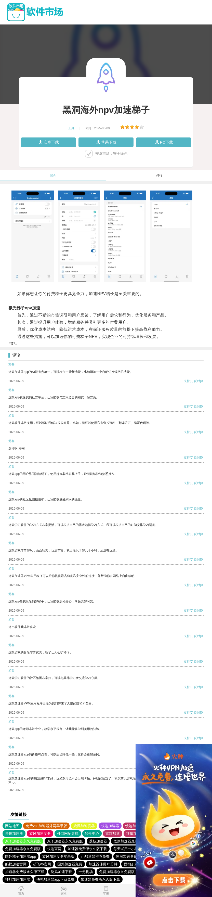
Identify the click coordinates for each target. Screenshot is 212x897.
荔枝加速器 (98, 841)
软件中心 (92, 833)
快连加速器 (110, 826)
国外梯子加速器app (20, 856)
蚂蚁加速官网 (15, 864)
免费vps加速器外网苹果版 (46, 826)
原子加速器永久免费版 (23, 841)
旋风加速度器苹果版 (58, 856)
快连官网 (54, 849)
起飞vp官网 (42, 864)
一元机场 (85, 872)
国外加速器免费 (69, 864)
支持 (187, 381)
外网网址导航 (67, 833)
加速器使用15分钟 (103, 864)
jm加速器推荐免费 (95, 856)
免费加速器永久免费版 (23, 849)
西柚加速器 (133, 864)
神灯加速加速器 (17, 879)
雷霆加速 (112, 833)
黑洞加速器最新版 (127, 841)
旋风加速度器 (84, 826)
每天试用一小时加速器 (131, 849)
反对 (197, 381)
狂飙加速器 (135, 833)
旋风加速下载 (61, 872)
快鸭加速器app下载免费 (55, 879)
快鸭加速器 (14, 833)
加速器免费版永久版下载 (87, 849)
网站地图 (12, 826)
